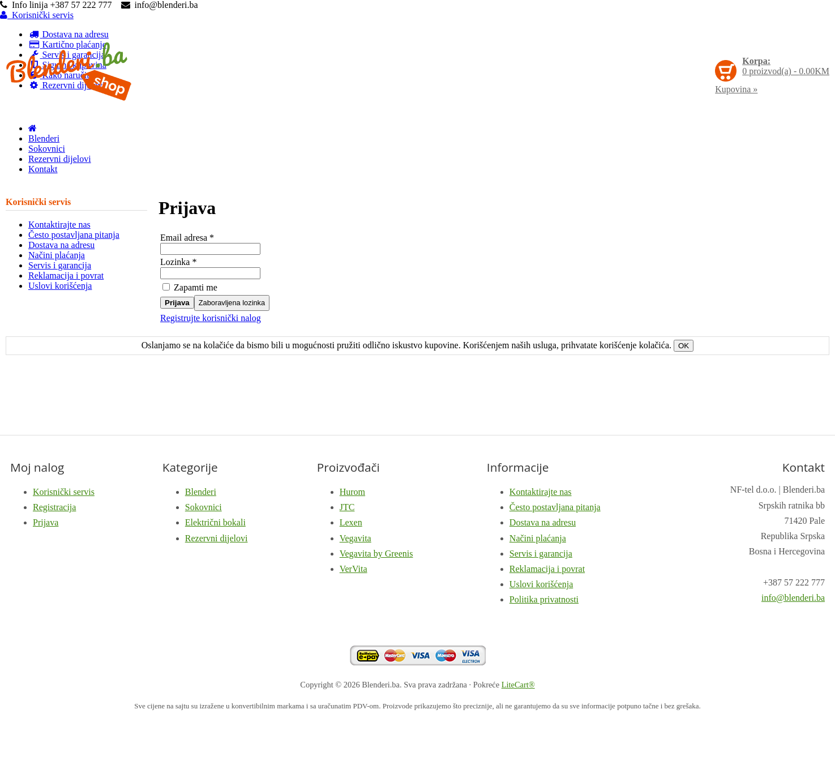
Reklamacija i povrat (66, 275)
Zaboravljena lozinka (232, 302)
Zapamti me (189, 287)
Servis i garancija (59, 265)
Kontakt (43, 169)
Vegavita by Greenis (376, 553)
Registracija (54, 507)
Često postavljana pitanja (73, 235)
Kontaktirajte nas (59, 224)
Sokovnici (46, 148)
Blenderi (43, 138)
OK (683, 345)
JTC (347, 507)
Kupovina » (736, 89)
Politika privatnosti (544, 599)
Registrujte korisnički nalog (210, 318)
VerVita (353, 569)
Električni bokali (215, 522)
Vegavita (355, 538)
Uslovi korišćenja (60, 285)
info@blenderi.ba (793, 598)
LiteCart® (518, 684)
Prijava (177, 302)
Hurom (352, 492)
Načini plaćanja (56, 255)
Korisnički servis (37, 15)
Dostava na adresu (61, 245)
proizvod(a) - (785, 66)
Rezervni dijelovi (59, 159)
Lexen (351, 522)
